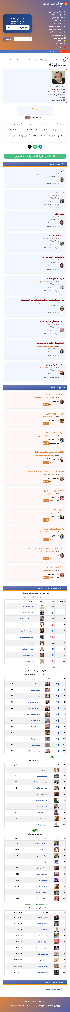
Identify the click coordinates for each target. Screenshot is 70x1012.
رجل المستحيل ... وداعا (55, 432)
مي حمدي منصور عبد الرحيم (47, 367)
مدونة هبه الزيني (35, 720)
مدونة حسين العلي (42, 954)
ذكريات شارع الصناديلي (55, 413)
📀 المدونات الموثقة (59, 14)
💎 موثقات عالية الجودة (58, 43)
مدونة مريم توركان (41, 800)
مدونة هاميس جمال (34, 751)
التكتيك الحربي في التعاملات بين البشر (49, 452)
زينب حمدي (51, 493)
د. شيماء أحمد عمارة (48, 512)
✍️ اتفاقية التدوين (60, 20)
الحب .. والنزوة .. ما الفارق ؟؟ (53, 490)
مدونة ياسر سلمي (55, 89)
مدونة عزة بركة (35, 739)
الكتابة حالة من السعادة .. (54, 394)
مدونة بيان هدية (35, 745)
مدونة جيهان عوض (34, 726)
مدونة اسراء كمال (42, 966)
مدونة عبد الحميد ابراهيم (32, 714)
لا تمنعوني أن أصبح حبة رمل (53, 257)
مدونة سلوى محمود (34, 732)
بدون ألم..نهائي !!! (57, 509)
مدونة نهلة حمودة (28, 624)
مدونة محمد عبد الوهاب (26, 637)
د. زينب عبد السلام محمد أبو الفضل (45, 303)
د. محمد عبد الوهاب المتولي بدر (46, 346)
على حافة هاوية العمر (55, 278)
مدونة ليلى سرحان (42, 917)
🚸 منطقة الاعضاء (60, 41)
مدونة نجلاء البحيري (27, 655)
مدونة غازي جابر (28, 606)
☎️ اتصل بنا (62, 46)
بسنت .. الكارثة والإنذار (55, 364)
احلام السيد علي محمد (48, 324)
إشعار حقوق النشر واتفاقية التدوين (33, 156)
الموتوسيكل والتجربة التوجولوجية (50, 343)
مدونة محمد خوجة (42, 935)
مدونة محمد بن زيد (34, 696)
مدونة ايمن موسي (27, 612)
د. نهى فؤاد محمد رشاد (48, 551)
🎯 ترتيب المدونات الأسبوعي (56, 26)
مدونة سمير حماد (42, 874)
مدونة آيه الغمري (42, 806)
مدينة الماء (59, 214)
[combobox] (23, 39)
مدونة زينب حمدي (42, 862)
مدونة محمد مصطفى (41, 948)
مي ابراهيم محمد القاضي (47, 281)
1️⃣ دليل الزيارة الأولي (59, 17)
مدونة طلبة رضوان (41, 776)
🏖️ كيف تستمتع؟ (60, 23)
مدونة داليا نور (43, 960)
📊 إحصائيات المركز (59, 38)
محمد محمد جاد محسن (48, 195)
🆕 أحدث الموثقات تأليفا (58, 32)
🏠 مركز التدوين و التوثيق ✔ (56, 11)
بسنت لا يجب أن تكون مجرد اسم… (51, 321)
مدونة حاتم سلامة (27, 649)
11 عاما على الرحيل (56, 235)
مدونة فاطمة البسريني (40, 812)
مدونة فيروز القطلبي (41, 898)
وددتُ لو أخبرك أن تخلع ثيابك (53, 567)
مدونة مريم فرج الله (34, 702)
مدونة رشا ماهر (35, 690)
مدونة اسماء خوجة (42, 923)
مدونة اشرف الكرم (27, 631)
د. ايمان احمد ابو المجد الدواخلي (45, 174)
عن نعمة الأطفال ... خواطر (53, 529)
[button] (18, 27)
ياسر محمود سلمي (49, 474)
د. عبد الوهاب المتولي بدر (47, 416)
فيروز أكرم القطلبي (48, 570)
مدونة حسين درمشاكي (26, 618)
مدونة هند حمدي (28, 661)
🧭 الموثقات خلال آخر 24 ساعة (56, 29)
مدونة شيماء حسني (34, 684)
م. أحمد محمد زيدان (49, 238)
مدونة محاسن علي (34, 708)
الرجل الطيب (59, 192)
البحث (8, 39)
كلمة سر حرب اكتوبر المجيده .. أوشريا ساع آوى (45, 548)
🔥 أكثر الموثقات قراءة (58, 35)
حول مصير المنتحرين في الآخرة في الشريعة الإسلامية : (42, 300)
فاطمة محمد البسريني (48, 217)
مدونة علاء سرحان (42, 972)
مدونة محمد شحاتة (27, 643)
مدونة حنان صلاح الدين (40, 818)
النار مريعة (60, 170)
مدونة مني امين (43, 880)
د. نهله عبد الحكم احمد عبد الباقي (45, 455)
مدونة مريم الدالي (42, 929)
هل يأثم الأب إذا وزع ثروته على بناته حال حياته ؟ (45, 471)
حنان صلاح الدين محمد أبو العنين (45, 397)
